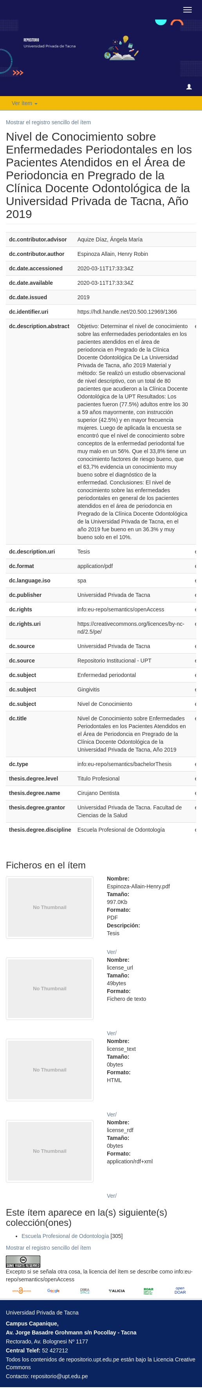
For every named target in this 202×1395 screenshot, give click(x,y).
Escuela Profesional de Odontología (65, 1236)
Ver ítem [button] (25, 103)
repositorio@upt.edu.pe (59, 1376)
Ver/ (112, 952)
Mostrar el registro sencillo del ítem (48, 122)
